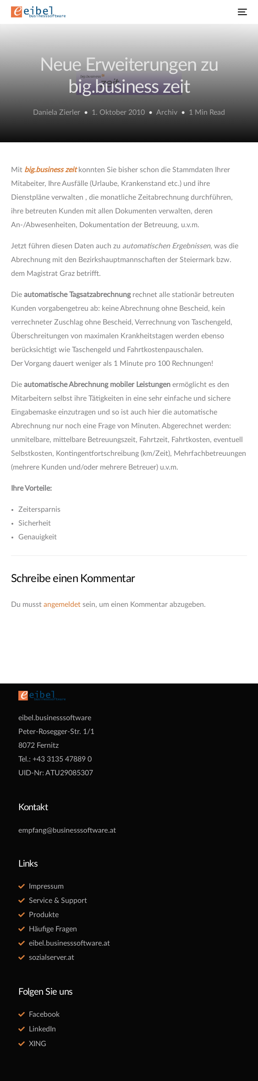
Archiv (166, 112)
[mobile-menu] (241, 11)
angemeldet (62, 604)
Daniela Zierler (56, 112)
